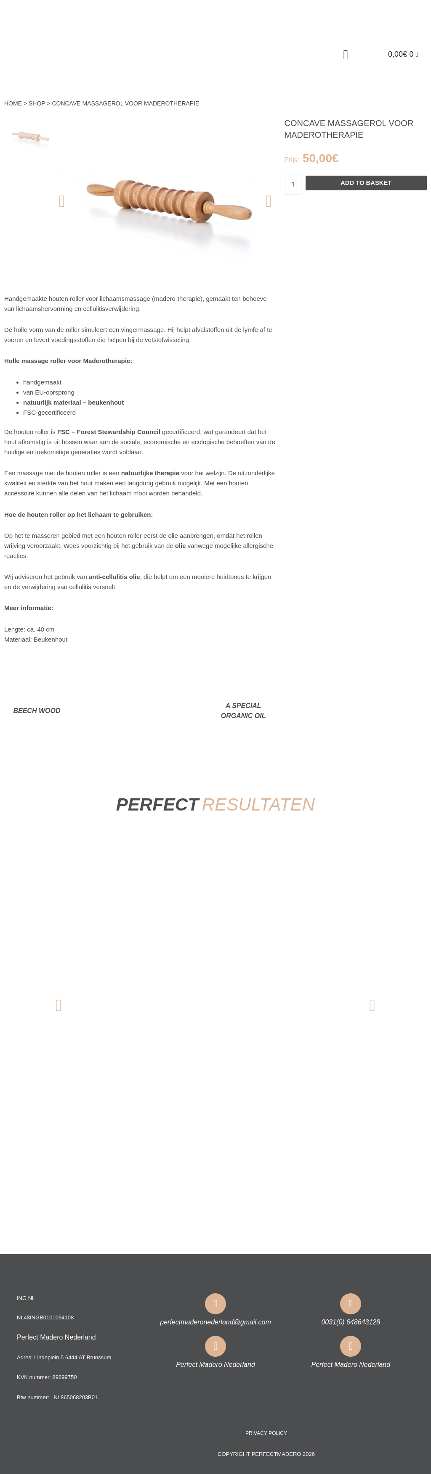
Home (13, 103)
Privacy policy (266, 1433)
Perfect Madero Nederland (215, 1364)
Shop (37, 103)
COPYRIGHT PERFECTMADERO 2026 (266, 1453)
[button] (345, 55)
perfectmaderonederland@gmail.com (215, 1321)
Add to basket (366, 183)
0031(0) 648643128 (350, 1321)
